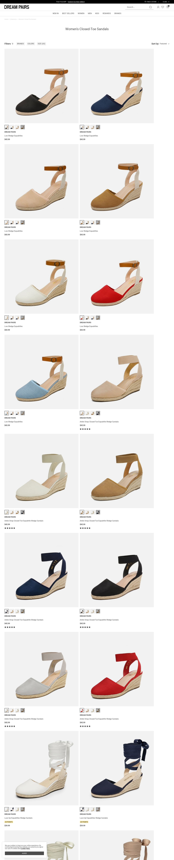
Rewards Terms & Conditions (72, 823)
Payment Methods (11, 834)
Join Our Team (100, 823)
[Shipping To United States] (163, 2)
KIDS (97, 13)
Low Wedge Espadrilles (13, 103)
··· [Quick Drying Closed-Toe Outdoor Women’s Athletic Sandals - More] (148, 415)
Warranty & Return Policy (41, 827)
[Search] (150, 7)
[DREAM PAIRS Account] (158, 7)
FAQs (33, 830)
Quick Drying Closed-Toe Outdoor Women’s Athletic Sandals (147, 425)
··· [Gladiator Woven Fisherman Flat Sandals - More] (22, 549)
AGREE (24, 853)
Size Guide (35, 834)
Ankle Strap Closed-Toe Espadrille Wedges (62, 619)
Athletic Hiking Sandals (139, 359)
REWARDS (107, 13)
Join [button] (164, 822)
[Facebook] (121, 834)
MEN (90, 13)
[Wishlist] (162, 7)
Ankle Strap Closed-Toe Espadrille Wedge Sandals (149, 164)
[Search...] (138, 7)
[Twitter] (148, 834)
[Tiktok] (132, 834)
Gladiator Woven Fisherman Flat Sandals (20, 558)
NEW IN (56, 13)
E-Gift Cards (66, 827)
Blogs (6, 838)
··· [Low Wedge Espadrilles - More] (22, 94)
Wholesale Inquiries (102, 827)
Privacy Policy (9, 827)
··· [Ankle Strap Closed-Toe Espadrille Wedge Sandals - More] (148, 155)
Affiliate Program (11, 823)
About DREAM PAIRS (12, 820)
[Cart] (167, 7)
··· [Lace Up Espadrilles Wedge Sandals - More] (106, 285)
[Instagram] (126, 834)
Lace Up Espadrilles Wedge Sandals (102, 294)
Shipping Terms (37, 823)
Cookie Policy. (25, 848)
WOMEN (81, 13)
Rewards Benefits (68, 820)
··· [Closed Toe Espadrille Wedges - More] (106, 672)
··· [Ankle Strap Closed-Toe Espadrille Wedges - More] (64, 611)
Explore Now (80, 2)
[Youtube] (142, 834)
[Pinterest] (137, 834)
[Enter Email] (139, 822)
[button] (165, 2)
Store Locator (99, 820)
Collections (13, 19)
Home (6, 19)
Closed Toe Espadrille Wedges (100, 680)
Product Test (9, 841)
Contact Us (35, 820)
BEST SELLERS (68, 13)
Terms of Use (9, 830)
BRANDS (117, 13)
